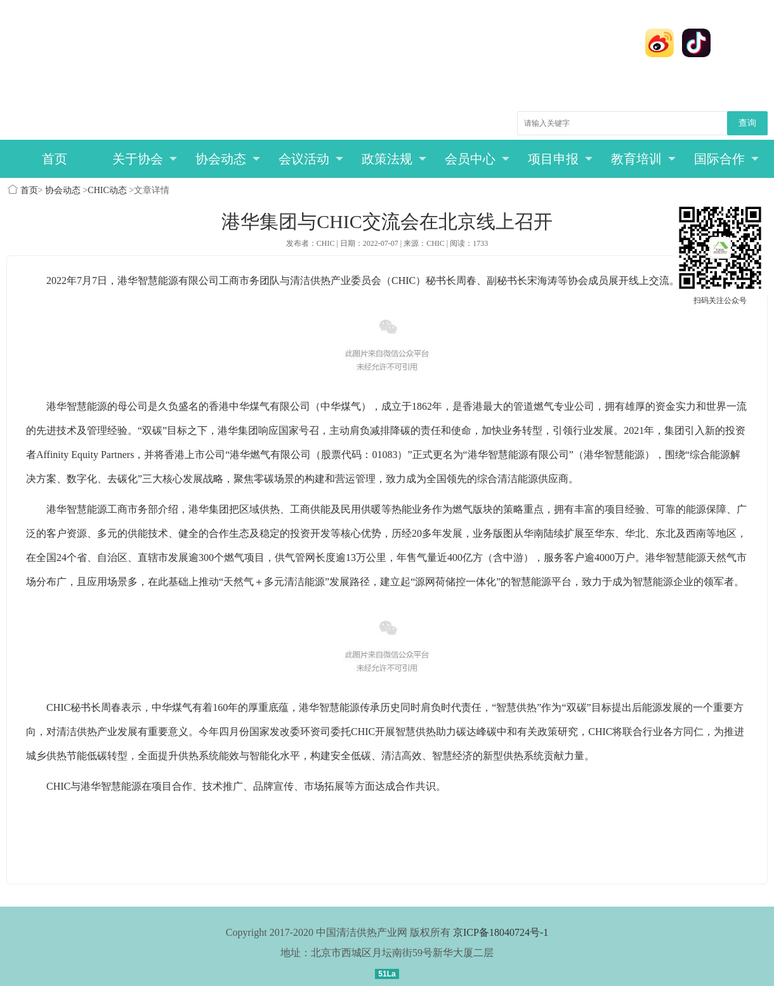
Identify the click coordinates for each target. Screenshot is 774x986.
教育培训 (643, 159)
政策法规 (394, 159)
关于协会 (145, 159)
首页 (54, 159)
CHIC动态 (107, 190)
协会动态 (228, 159)
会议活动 (311, 159)
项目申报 (560, 159)
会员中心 (477, 159)
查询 (747, 123)
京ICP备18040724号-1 (500, 932)
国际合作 (726, 159)
